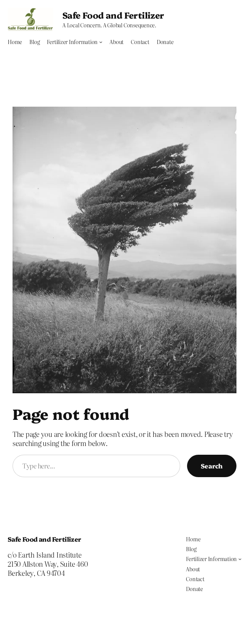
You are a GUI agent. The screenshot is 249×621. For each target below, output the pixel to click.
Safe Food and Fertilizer (113, 15)
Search (212, 465)
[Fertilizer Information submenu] (100, 41)
